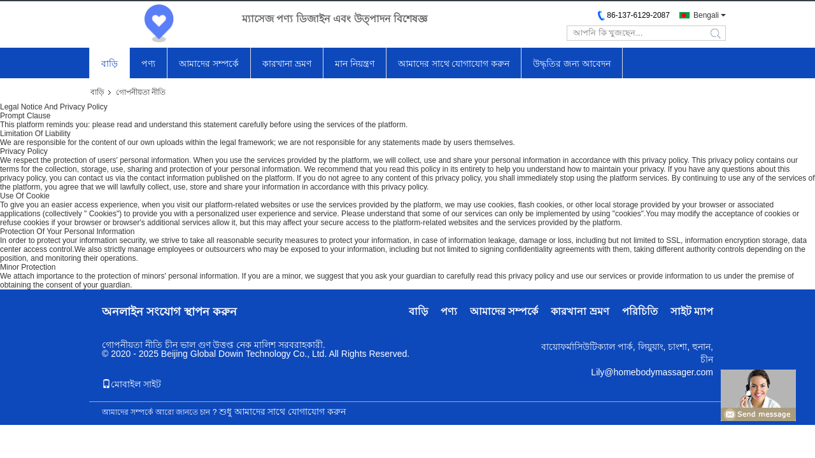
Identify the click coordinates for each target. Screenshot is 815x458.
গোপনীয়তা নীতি (132, 345)
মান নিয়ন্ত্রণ (354, 64)
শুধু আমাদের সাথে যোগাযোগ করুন (282, 411)
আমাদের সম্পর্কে (209, 64)
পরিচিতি (640, 311)
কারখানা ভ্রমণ (286, 64)
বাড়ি (109, 64)
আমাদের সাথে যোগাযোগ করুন (454, 64)
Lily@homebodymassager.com (652, 372)
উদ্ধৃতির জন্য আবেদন (572, 64)
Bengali (706, 15)
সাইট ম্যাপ (691, 311)
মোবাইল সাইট (131, 384)
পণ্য (148, 64)
